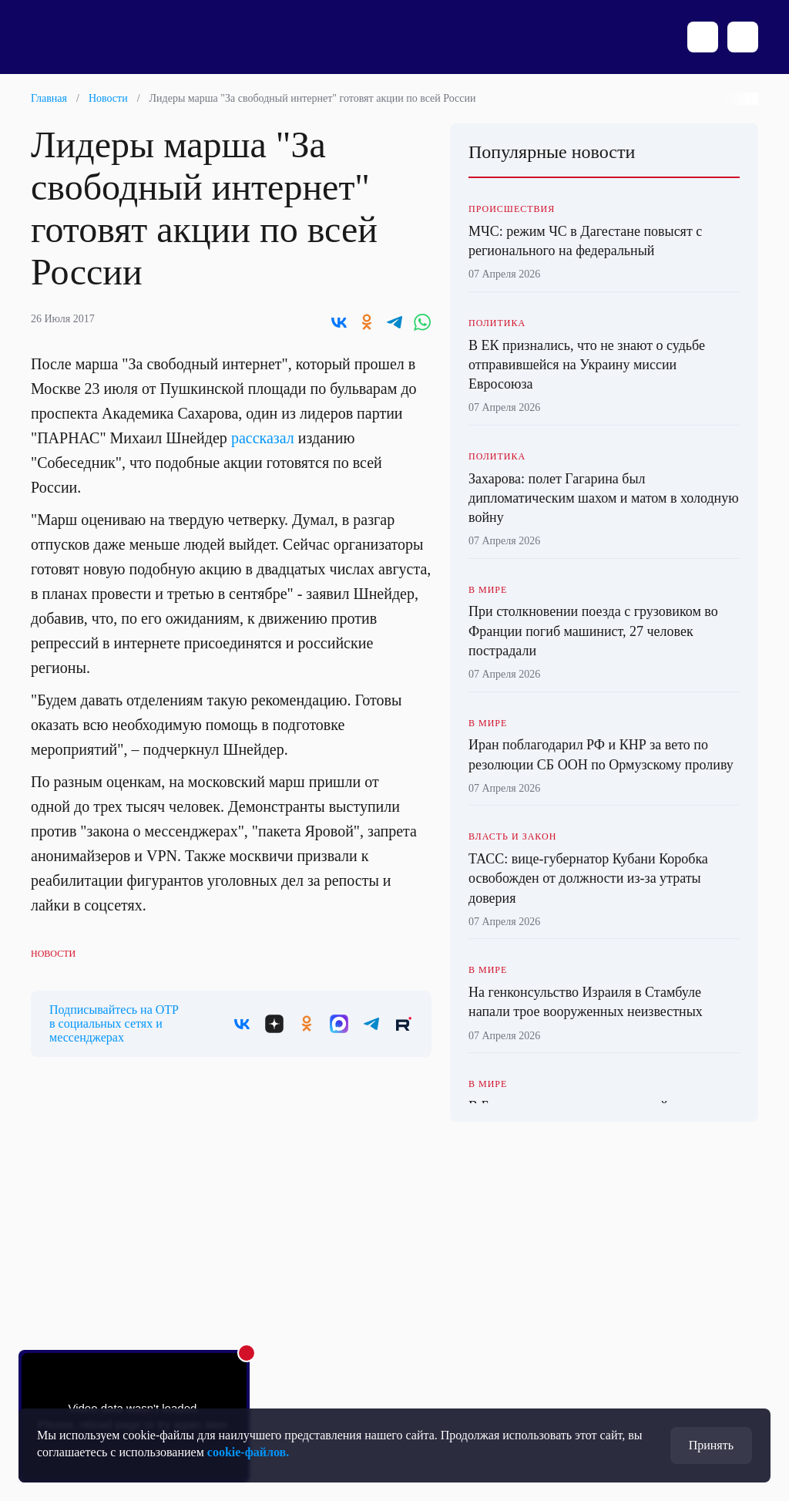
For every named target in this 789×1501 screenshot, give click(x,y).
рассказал (262, 437)
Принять (711, 1445)
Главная (49, 98)
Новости (108, 98)
